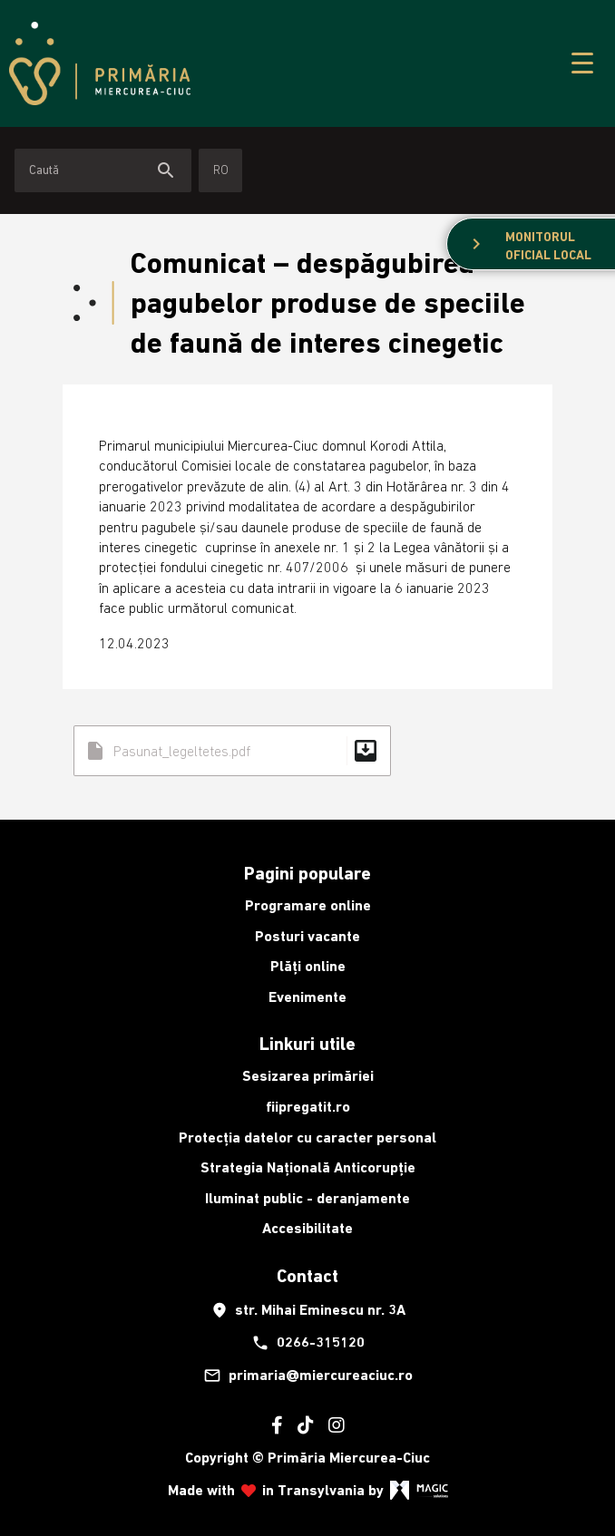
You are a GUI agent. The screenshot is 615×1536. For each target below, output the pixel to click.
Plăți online (308, 966)
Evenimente (307, 997)
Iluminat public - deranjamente (307, 1198)
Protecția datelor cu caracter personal (307, 1137)
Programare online (308, 905)
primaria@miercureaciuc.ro (308, 1375)
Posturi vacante (307, 936)
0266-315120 (308, 1343)
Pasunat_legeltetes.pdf (232, 750)
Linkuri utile (307, 1044)
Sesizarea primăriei (308, 1075)
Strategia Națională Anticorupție (307, 1167)
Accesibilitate (307, 1228)
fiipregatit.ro (308, 1106)
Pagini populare (307, 873)
